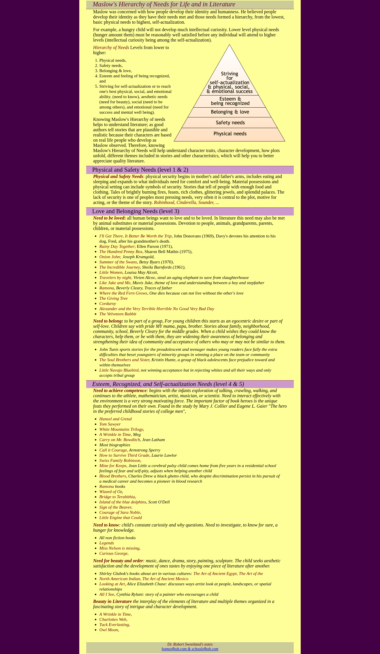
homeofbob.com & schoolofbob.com (190, 649)
